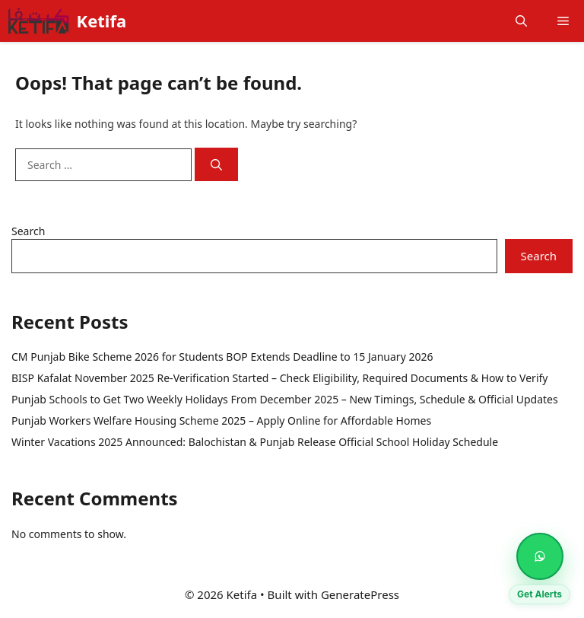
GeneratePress (360, 594)
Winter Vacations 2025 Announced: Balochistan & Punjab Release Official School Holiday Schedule (254, 442)
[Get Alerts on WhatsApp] (539, 556)
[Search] (216, 165)
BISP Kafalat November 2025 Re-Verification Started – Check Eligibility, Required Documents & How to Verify (279, 378)
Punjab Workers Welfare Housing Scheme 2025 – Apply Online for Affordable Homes (221, 420)
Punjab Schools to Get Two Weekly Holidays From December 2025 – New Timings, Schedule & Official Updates (284, 399)
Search (28, 231)
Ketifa (102, 20)
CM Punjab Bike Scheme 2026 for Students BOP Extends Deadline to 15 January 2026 (222, 356)
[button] (521, 21)
